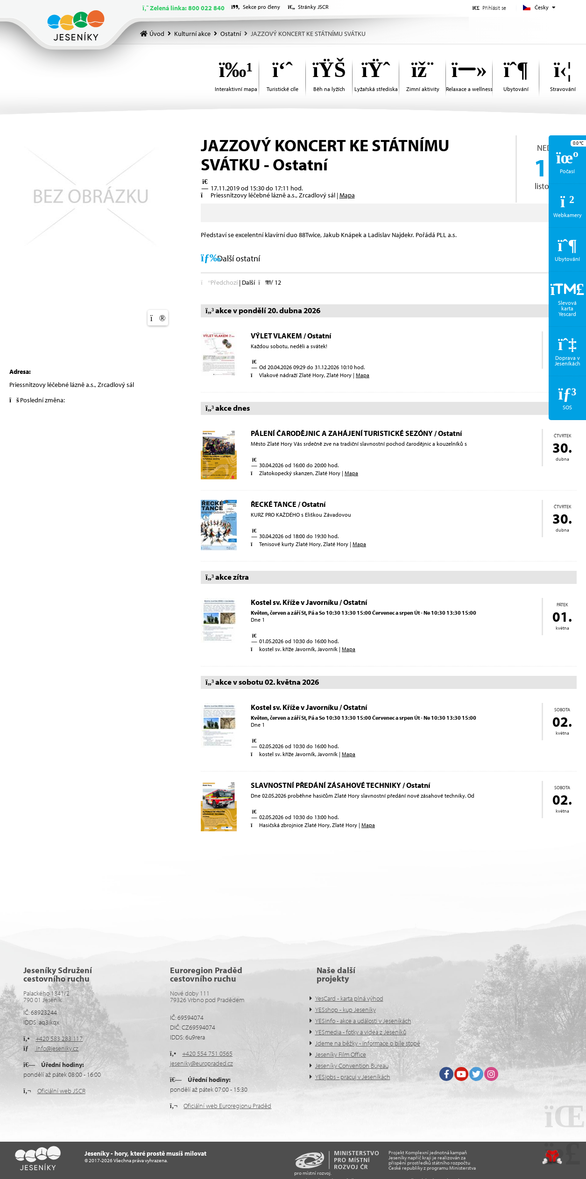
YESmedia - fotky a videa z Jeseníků (360, 1032)
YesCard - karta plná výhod (349, 998)
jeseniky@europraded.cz (201, 1063)
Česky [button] (542, 7)
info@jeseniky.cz (56, 1048)
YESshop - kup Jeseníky (345, 1009)
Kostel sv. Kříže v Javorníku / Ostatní (309, 602)
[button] (489, 7)
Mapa (347, 195)
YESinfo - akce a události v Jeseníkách (363, 1021)
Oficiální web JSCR (61, 1091)
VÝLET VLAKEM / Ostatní (291, 335)
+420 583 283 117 (59, 1038)
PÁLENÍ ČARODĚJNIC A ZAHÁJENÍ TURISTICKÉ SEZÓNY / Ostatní (356, 433)
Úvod (76, 25)
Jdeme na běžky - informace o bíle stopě (367, 1043)
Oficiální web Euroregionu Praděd (227, 1106)
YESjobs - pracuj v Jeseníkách (352, 1077)
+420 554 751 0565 (207, 1053)
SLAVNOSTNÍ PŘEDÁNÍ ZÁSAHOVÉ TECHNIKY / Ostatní (340, 785)
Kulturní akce (192, 33)
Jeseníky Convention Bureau (351, 1065)
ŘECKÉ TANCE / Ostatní (288, 504)
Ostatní (230, 33)
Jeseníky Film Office (340, 1054)
